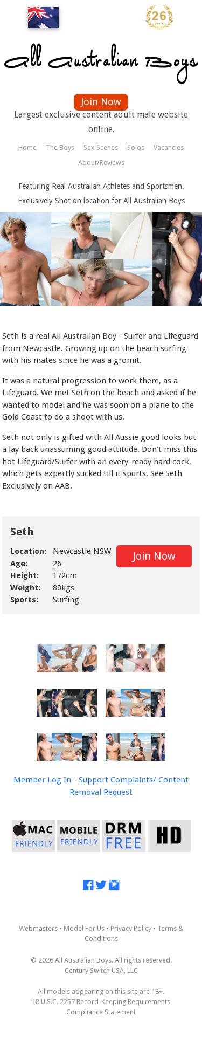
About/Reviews (101, 163)
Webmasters (38, 928)
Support (93, 780)
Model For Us (84, 928)
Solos (135, 147)
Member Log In (42, 780)
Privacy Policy (130, 928)
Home (27, 147)
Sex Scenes (100, 147)
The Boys (60, 147)
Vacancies (169, 147)
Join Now (101, 101)
